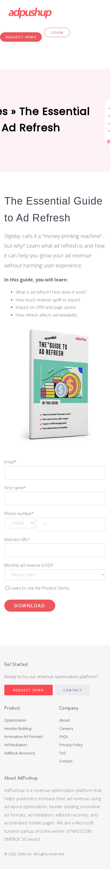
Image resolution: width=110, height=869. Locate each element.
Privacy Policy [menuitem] (71, 744)
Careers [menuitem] (66, 728)
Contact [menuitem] (65, 761)
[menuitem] (26, 757)
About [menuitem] (64, 720)
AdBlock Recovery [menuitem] (19, 753)
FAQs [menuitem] (63, 736)
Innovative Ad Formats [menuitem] (23, 736)
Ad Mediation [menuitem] (15, 744)
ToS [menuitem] (62, 753)
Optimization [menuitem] (15, 720)
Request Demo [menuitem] (21, 37)
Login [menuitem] (57, 32)
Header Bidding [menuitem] (17, 728)
